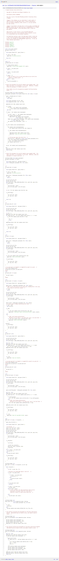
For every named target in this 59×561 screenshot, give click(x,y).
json (57, 559)
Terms (13, 559)
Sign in (57, 1)
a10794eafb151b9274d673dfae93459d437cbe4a (19, 5)
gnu (3, 5)
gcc (6, 5)
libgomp (34, 5)
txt (54, 559)
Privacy (9, 559)
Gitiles (7, 559)
